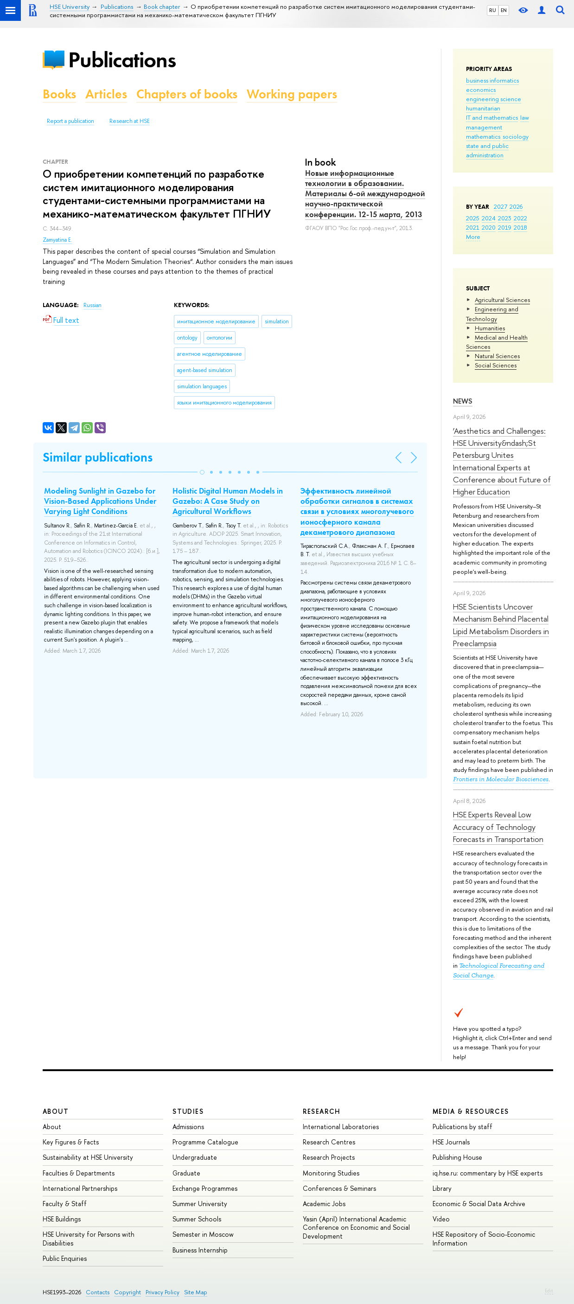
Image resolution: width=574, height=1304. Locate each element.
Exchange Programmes (204, 1188)
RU (492, 10)
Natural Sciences (497, 356)
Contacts (97, 1292)
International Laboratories (341, 1126)
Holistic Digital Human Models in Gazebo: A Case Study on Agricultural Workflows (227, 501)
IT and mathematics (492, 117)
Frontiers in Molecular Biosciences (500, 779)
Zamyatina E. (57, 240)
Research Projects (329, 1157)
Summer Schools (196, 1218)
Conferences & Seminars (339, 1188)
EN (504, 10)
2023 (504, 218)
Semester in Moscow (203, 1234)
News (462, 401)
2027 (500, 206)
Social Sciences (496, 365)
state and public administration (487, 150)
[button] (202, 472)
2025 (472, 218)
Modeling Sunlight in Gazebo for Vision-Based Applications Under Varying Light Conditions (100, 501)
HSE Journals (451, 1141)
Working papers (292, 94)
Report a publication (70, 121)
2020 (489, 227)
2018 (520, 227)
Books (59, 94)
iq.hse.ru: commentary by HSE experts (487, 1173)
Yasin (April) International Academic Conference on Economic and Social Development (356, 1227)
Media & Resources (471, 1111)
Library (442, 1188)
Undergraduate (194, 1157)
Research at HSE (129, 121)
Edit (549, 1290)
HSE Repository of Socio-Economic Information (484, 1238)
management (484, 127)
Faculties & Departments (79, 1173)
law (524, 117)
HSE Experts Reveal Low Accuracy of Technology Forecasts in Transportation (498, 826)
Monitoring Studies (331, 1173)
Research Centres (329, 1141)
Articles (106, 94)
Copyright (127, 1292)
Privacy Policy (162, 1292)
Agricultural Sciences (502, 299)
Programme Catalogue (205, 1141)
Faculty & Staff (65, 1203)
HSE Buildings (62, 1218)
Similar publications (98, 457)
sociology (516, 136)
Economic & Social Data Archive (479, 1203)
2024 (489, 218)
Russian (92, 305)
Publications (122, 59)
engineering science (493, 99)
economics (481, 89)
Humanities (490, 328)
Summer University (199, 1203)
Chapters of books (186, 94)
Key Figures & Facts (71, 1141)
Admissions (188, 1126)
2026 (516, 206)
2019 (504, 227)
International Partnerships (80, 1188)
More (473, 236)
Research (322, 1111)
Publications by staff (462, 1126)
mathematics (483, 136)
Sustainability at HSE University (88, 1157)
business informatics (492, 80)
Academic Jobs (324, 1203)
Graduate (186, 1173)
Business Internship (200, 1250)
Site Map (195, 1292)
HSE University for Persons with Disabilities (88, 1238)
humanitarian (483, 108)
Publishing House (457, 1157)
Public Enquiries (65, 1258)
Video (441, 1218)
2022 (520, 218)
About (56, 1111)
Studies (188, 1111)
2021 (472, 227)
